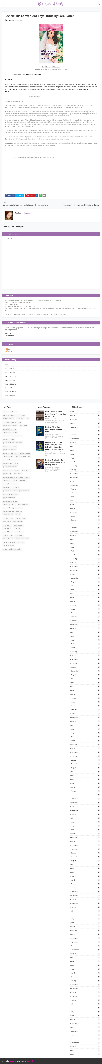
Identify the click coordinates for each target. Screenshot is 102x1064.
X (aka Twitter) (9, 336)
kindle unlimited (8, 515)
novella (17, 515)
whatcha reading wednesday (12, 549)
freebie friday (16, 422)
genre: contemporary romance (13, 436)
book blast (21, 415)
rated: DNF (6, 539)
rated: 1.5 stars (18, 522)
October (85, 435)
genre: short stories (9, 498)
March (85, 415)
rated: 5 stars (10, 396)
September (85, 439)
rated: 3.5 (17, 528)
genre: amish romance (10, 426)
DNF (6, 365)
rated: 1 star (9, 368)
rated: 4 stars (10, 388)
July (85, 446)
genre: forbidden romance (11, 460)
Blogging (13, 1061)
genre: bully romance (9, 429)
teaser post (20, 542)
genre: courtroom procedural (12, 443)
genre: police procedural (11, 487)
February (85, 419)
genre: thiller (7, 508)
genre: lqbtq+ (18, 474)
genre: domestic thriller (10, 453)
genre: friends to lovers (10, 463)
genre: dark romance (9, 450)
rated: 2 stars (10, 372)
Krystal (11, 20)
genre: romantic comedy (11, 494)
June (85, 450)
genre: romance (24, 491)
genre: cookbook (8, 439)
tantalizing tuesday (9, 542)
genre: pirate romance (10, 484)
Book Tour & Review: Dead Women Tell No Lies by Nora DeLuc (55, 414)
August (85, 442)
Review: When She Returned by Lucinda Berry (53, 429)
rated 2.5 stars (20, 518)
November (85, 431)
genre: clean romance (10, 432)
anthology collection (9, 415)
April (85, 412)
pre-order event (8, 518)
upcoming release (8, 546)
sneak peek (25, 539)
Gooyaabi (30, 1061)
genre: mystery (24, 477)
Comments (11, 351)
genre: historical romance (11, 470)
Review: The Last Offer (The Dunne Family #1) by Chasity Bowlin (55, 462)
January (85, 423)
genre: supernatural (9, 504)
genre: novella (7, 480)
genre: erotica (25, 456)
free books (6, 422)
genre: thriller (17, 508)
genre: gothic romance (10, 467)
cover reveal (21, 419)
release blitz (16, 539)
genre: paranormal (20, 480)
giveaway (19, 511)
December (85, 427)
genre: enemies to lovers (11, 456)
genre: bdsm (24, 426)
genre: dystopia (25, 453)
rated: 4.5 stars (10, 392)
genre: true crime (8, 511)
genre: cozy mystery (9, 446)
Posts (9, 349)
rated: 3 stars (10, 380)
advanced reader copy (10, 412)
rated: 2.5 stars (10, 376)
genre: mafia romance (10, 477)
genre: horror (26, 470)
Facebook (8, 334)
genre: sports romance (10, 501)
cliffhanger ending (8, 419)
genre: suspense (23, 504)
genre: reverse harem (10, 491)
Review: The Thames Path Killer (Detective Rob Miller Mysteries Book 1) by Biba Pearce (54, 445)
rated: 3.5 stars (10, 384)
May (85, 454)
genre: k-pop (7, 474)
